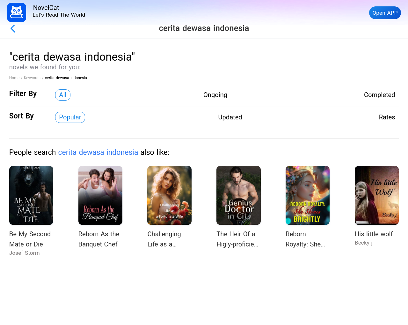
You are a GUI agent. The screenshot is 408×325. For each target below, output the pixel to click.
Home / (16, 78)
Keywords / (34, 78)
